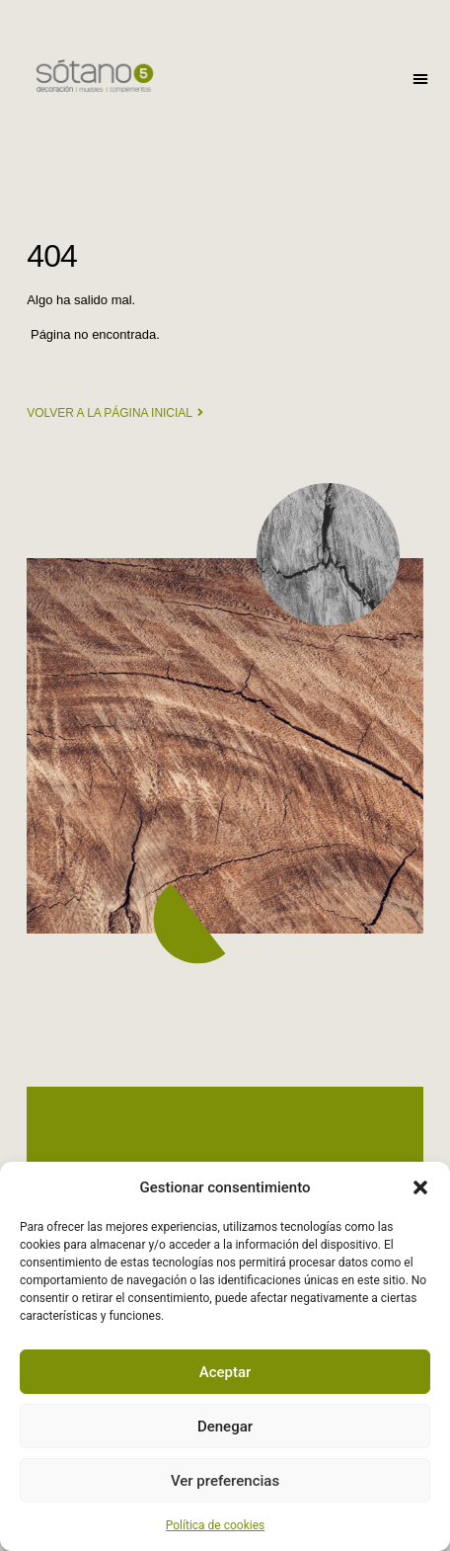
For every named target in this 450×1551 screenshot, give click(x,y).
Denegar (225, 1426)
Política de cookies (215, 1525)
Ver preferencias (225, 1481)
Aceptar (225, 1372)
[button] (420, 1187)
